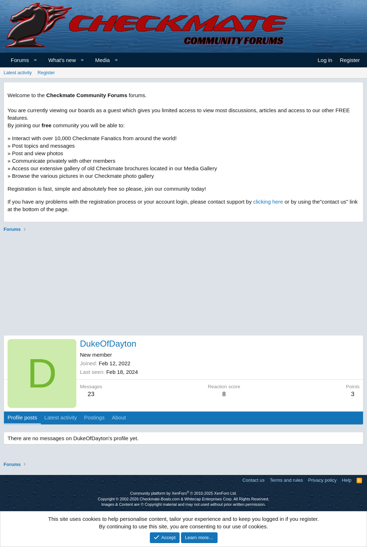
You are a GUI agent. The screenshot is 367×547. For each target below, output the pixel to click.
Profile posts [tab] (22, 417)
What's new (62, 60)
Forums (20, 60)
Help (347, 480)
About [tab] (119, 417)
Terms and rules (286, 480)
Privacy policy (322, 480)
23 (91, 394)
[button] (35, 60)
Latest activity (18, 72)
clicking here (268, 202)
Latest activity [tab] (60, 417)
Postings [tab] (94, 417)
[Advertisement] (183, 285)
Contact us (253, 480)
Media (102, 60)
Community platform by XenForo (183, 493)
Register (46, 72)
